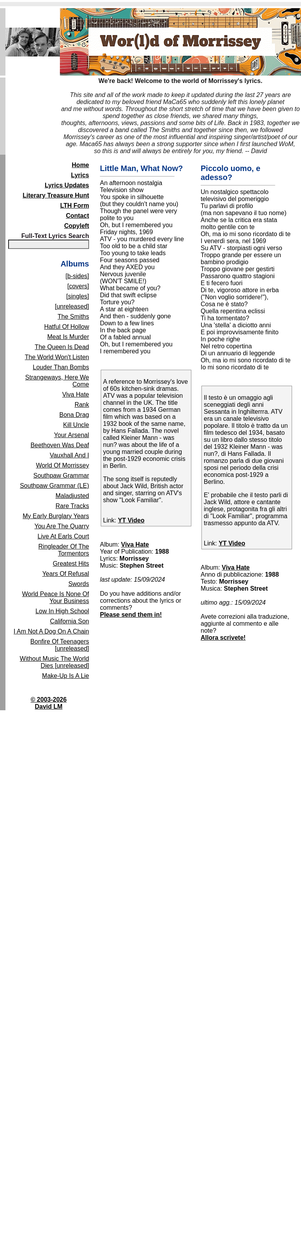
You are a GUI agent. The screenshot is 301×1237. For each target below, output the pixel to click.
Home (80, 165)
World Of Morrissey (62, 465)
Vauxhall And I (69, 455)
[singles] (77, 296)
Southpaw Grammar (61, 475)
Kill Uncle (76, 425)
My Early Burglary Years (56, 516)
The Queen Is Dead (62, 347)
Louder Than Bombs (61, 367)
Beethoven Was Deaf (59, 445)
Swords (78, 584)
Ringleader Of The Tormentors (63, 550)
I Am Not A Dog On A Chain (51, 631)
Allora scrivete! (223, 637)
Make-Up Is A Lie (65, 675)
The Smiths (73, 316)
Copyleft (76, 225)
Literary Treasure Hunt (56, 195)
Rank (82, 404)
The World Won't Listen (57, 357)
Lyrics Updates (67, 185)
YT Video (131, 520)
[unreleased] (72, 306)
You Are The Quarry (61, 526)
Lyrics (80, 175)
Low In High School (62, 611)
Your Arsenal (71, 435)
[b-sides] (77, 276)
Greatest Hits (71, 563)
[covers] (78, 286)
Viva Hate (75, 394)
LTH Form (74, 205)
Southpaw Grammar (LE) (54, 485)
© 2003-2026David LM (49, 703)
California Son (69, 621)
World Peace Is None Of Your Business (55, 597)
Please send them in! (131, 614)
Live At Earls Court (63, 536)
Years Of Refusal (65, 573)
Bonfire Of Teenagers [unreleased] (59, 645)
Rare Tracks (72, 506)
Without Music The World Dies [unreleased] (54, 662)
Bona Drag (74, 414)
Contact (77, 215)
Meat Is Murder (68, 337)
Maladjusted (72, 495)
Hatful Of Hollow (66, 326)
